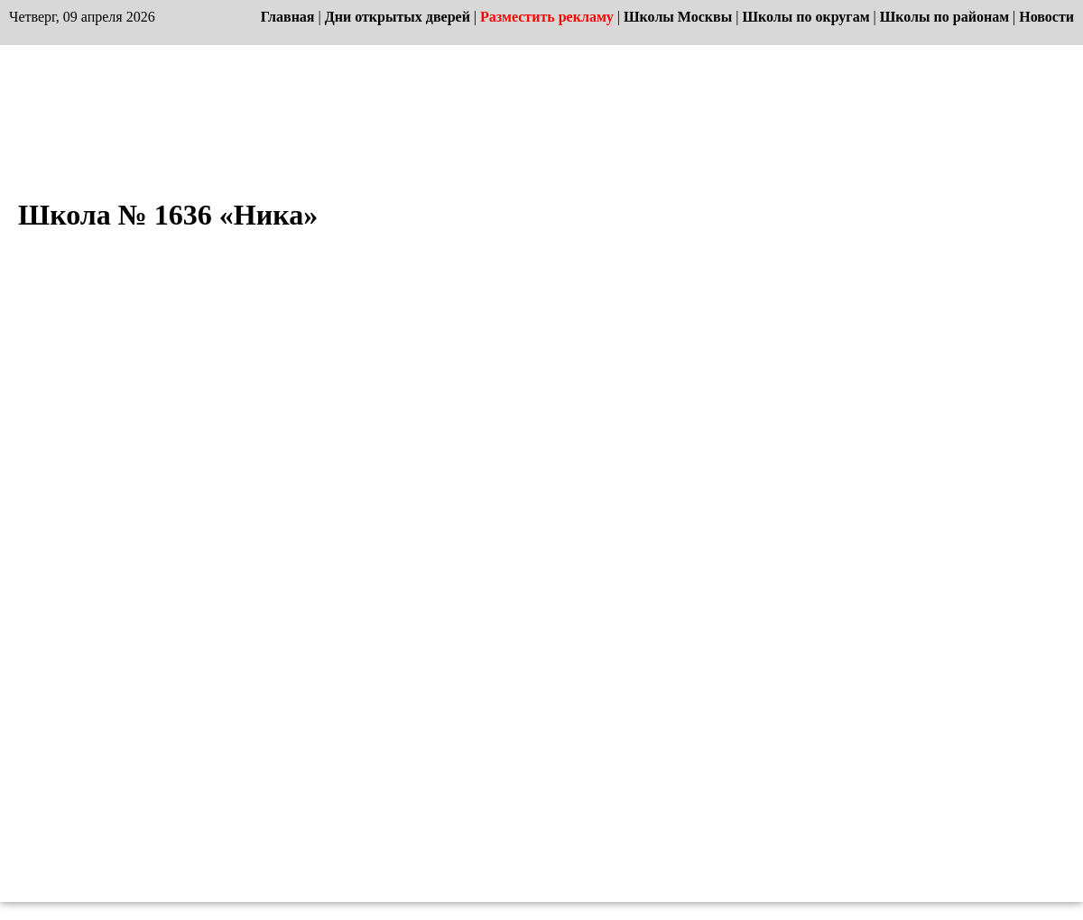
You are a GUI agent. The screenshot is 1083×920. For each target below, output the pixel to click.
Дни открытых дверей (397, 16)
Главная (288, 16)
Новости (1046, 16)
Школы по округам (805, 16)
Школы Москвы (678, 16)
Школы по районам (944, 16)
